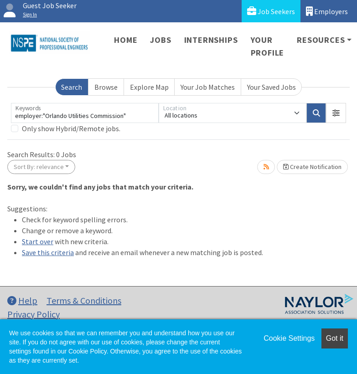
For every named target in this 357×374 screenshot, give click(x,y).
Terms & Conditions (84, 300)
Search (71, 87)
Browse (106, 87)
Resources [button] (321, 40)
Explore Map (149, 87)
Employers (327, 11)
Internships (211, 40)
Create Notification (312, 167)
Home (125, 40)
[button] (336, 113)
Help (22, 300)
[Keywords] (85, 113)
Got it (334, 338)
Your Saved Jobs (271, 87)
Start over (37, 241)
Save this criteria (48, 252)
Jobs (160, 40)
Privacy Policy (33, 314)
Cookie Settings (289, 338)
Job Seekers (271, 11)
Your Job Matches (208, 87)
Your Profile (268, 46)
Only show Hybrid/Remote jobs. (71, 128)
